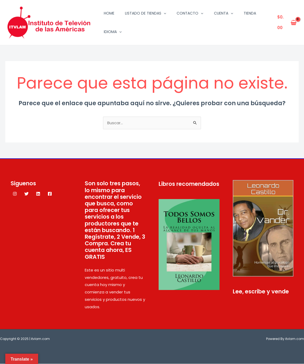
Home (109, 13)
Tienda (250, 13)
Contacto (190, 13)
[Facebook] (50, 194)
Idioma (113, 31)
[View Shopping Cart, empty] (287, 22)
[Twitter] (26, 194)
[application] (163, 13)
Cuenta (223, 13)
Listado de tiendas (145, 13)
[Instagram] (15, 194)
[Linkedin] (38, 194)
